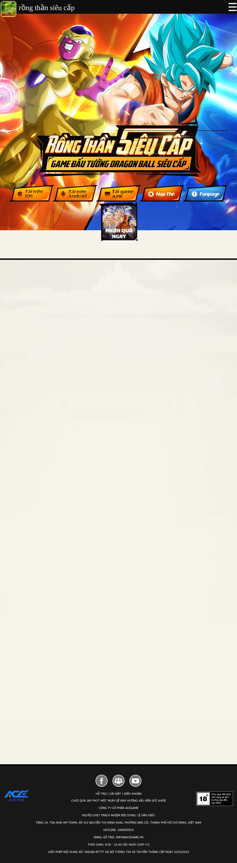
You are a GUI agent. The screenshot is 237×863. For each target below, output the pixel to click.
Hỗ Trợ (101, 793)
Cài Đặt (115, 793)
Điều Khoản (133, 793)
